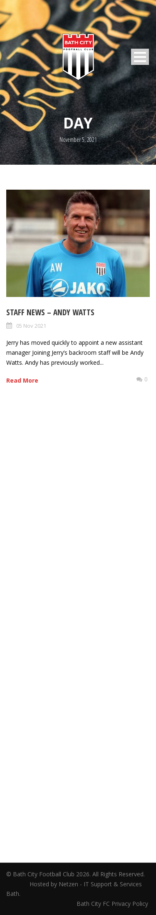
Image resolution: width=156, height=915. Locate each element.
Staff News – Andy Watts (50, 312)
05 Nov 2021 (31, 325)
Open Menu (140, 57)
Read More (22, 380)
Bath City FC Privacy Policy (113, 904)
